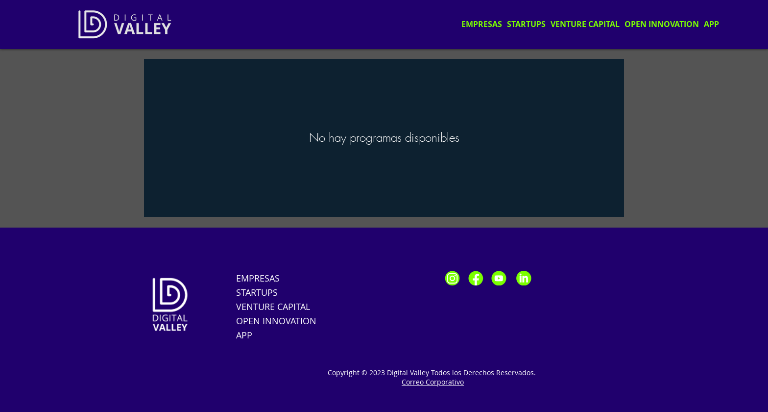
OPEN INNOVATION (276, 321)
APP (244, 335)
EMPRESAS (258, 278)
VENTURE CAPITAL (273, 306)
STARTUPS (257, 292)
